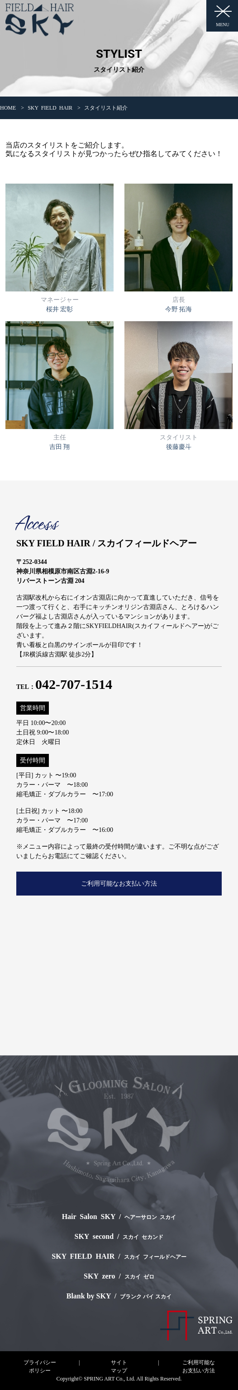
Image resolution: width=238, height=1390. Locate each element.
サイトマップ (119, 1366)
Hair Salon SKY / (119, 1216)
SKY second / (119, 1236)
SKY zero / (119, 1276)
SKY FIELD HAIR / (119, 1256)
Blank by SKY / (119, 1296)
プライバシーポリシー (40, 1366)
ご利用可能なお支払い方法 (119, 883)
